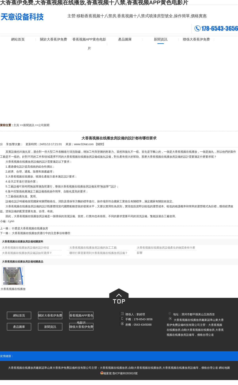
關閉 (100, 144)
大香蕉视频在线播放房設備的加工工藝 (93, 247)
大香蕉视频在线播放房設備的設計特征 (25, 247)
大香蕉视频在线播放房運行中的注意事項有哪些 (41, 233)
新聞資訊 (28, 125)
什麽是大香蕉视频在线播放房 (30, 228)
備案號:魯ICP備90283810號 (120, 373)
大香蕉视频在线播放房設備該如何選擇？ (27, 253)
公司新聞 (43, 125)
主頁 (16, 125)
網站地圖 (224, 367)
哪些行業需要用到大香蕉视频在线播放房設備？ (98, 253)
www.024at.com (84, 144)
